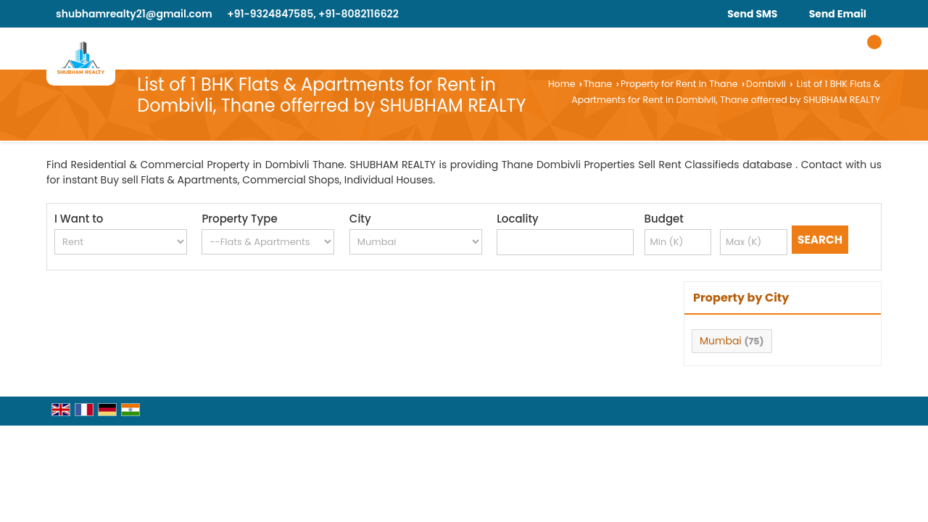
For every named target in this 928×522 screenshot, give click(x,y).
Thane (598, 84)
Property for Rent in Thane (679, 84)
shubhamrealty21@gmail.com (134, 14)
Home (562, 84)
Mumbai (721, 341)
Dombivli (766, 84)
